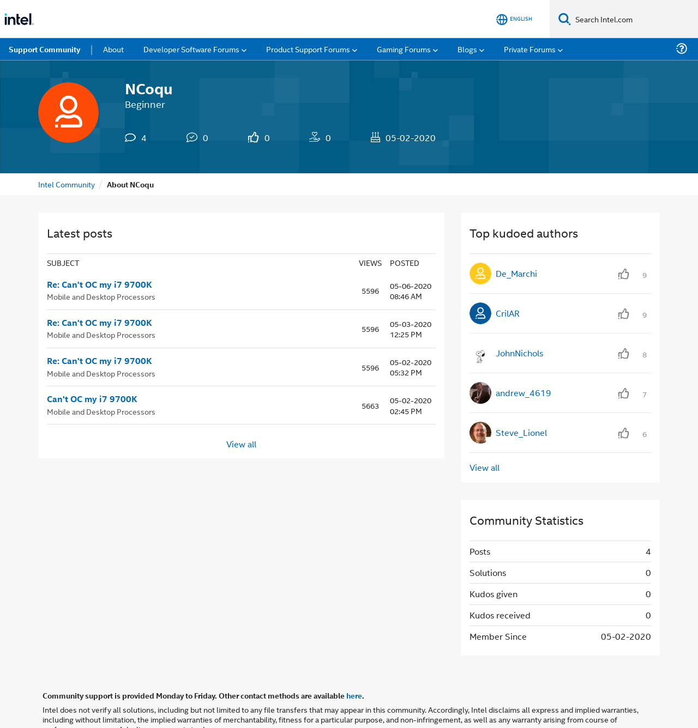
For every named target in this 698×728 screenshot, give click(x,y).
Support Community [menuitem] (44, 49)
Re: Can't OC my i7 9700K (99, 284)
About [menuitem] (113, 48)
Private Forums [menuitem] (530, 48)
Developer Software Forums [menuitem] (191, 48)
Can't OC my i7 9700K (92, 399)
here (354, 695)
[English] (514, 19)
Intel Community (66, 184)
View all (241, 443)
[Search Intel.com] (634, 19)
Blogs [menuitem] (467, 48)
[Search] (564, 19)
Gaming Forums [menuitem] (404, 48)
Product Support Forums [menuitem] (308, 48)
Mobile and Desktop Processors (101, 296)
